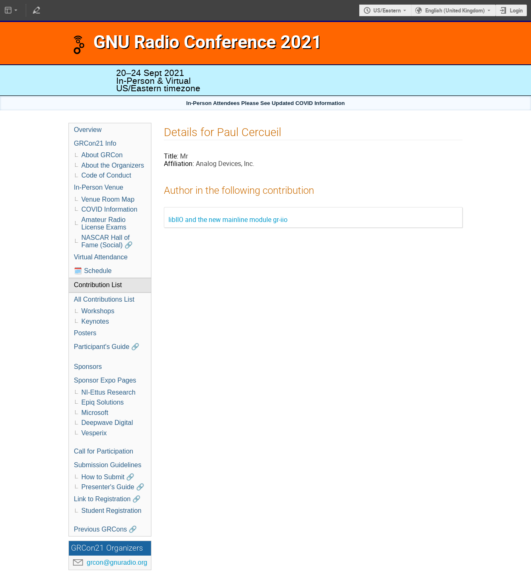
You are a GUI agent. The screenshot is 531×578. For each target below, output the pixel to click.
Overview (88, 129)
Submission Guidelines (107, 464)
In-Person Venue (98, 187)
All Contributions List (104, 299)
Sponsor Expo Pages (105, 380)
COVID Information (109, 209)
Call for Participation (103, 451)
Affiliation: (179, 163)
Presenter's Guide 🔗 (112, 486)
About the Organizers (112, 165)
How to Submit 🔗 (107, 476)
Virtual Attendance (101, 257)
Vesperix (94, 433)
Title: (171, 156)
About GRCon (102, 155)
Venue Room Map (107, 199)
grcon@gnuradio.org (117, 562)
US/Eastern (387, 10)
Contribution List (98, 284)
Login (516, 10)
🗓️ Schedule (93, 270)
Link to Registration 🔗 (107, 498)
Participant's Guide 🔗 (106, 346)
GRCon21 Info (95, 143)
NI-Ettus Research (108, 392)
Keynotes (95, 321)
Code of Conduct (106, 175)
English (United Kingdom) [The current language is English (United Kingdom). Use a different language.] (455, 10)
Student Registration (111, 510)
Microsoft (94, 412)
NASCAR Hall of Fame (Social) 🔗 (107, 241)
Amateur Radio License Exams (104, 223)
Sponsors (88, 366)
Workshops (97, 311)
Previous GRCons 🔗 (105, 529)
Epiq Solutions (102, 402)
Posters (85, 333)
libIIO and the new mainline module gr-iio (227, 219)
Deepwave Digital (107, 422)
